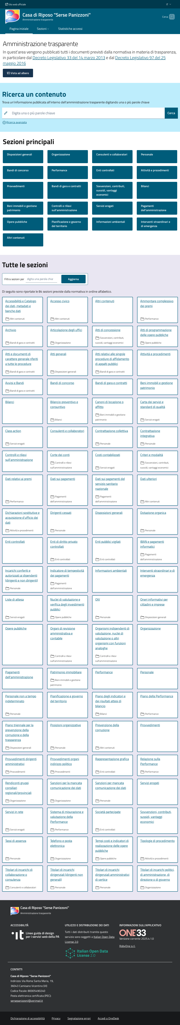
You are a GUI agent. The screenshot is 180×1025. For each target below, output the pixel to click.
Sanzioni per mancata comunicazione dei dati (110, 785)
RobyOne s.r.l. (127, 946)
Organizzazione (61, 154)
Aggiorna (73, 279)
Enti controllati (105, 170)
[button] (169, 4)
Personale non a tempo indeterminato (20, 698)
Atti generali (58, 354)
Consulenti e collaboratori (111, 154)
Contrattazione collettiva (111, 430)
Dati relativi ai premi (18, 478)
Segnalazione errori (79, 1018)
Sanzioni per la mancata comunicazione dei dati (66, 785)
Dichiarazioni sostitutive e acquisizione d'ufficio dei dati (22, 517)
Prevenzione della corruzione (107, 727)
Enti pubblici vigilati (108, 541)
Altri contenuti (16, 237)
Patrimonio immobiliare (66, 672)
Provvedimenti (16, 186)
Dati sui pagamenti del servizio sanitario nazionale (110, 483)
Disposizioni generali (19, 154)
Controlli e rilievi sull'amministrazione (64, 208)
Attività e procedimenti (155, 170)
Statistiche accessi (70, 28)
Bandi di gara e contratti (66, 186)
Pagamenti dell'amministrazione (153, 208)
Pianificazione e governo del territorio (66, 224)
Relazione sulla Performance (150, 761)
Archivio (10, 330)
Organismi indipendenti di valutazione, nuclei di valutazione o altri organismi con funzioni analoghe (112, 638)
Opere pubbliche (17, 222)
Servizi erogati (105, 206)
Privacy (56, 1018)
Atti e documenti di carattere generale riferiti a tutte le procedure (21, 359)
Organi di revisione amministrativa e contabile (62, 633)
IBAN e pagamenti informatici (152, 544)
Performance (59, 170)
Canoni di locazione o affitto (109, 404)
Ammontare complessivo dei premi (156, 303)
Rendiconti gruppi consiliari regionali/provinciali (18, 788)
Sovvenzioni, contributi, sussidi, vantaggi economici (110, 190)
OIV (97, 599)
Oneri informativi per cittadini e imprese (154, 602)
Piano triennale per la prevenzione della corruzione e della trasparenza (19, 732)
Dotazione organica (153, 512)
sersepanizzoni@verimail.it (27, 1001)
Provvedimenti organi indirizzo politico (64, 761)
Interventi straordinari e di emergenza (155, 224)
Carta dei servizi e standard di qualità (152, 404)
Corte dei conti (60, 454)
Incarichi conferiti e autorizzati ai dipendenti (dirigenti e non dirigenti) (21, 575)
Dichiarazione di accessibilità (28, 1018)
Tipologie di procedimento (157, 840)
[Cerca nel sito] (170, 17)
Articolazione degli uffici (66, 330)
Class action (13, 430)
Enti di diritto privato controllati (64, 544)
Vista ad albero (18, 73)
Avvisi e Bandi (14, 382)
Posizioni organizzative (65, 725)
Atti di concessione (107, 330)
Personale (147, 154)
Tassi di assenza (15, 840)
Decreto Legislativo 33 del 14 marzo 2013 (69, 57)
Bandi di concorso (17, 170)
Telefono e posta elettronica (61, 843)
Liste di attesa (14, 599)
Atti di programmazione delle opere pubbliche (156, 332)
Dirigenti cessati (60, 512)
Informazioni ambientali (110, 222)
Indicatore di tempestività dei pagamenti (67, 573)
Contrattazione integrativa (150, 433)
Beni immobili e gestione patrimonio (22, 208)
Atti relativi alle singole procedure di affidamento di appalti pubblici (112, 359)
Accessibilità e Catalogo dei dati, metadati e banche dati (20, 306)
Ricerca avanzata (14, 122)
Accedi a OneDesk (108, 1018)
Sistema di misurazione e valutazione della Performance (66, 816)
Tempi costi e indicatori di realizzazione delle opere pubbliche (112, 845)
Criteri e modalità (151, 454)
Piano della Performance (156, 696)
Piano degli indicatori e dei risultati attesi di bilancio (110, 701)
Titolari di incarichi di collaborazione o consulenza (19, 874)
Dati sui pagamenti (62, 478)
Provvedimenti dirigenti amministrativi (21, 761)
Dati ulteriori (148, 478)
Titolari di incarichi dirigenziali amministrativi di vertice (112, 874)
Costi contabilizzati (107, 454)
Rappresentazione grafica (112, 759)
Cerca (171, 113)
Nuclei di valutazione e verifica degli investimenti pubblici (67, 604)
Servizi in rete (14, 811)
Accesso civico (59, 301)
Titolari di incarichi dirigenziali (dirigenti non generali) (66, 874)
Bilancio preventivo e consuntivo (64, 404)
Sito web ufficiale (15, 4)
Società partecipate (108, 811)
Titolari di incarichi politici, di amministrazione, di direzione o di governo (157, 874)
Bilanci (145, 186)
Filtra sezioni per (14, 279)
